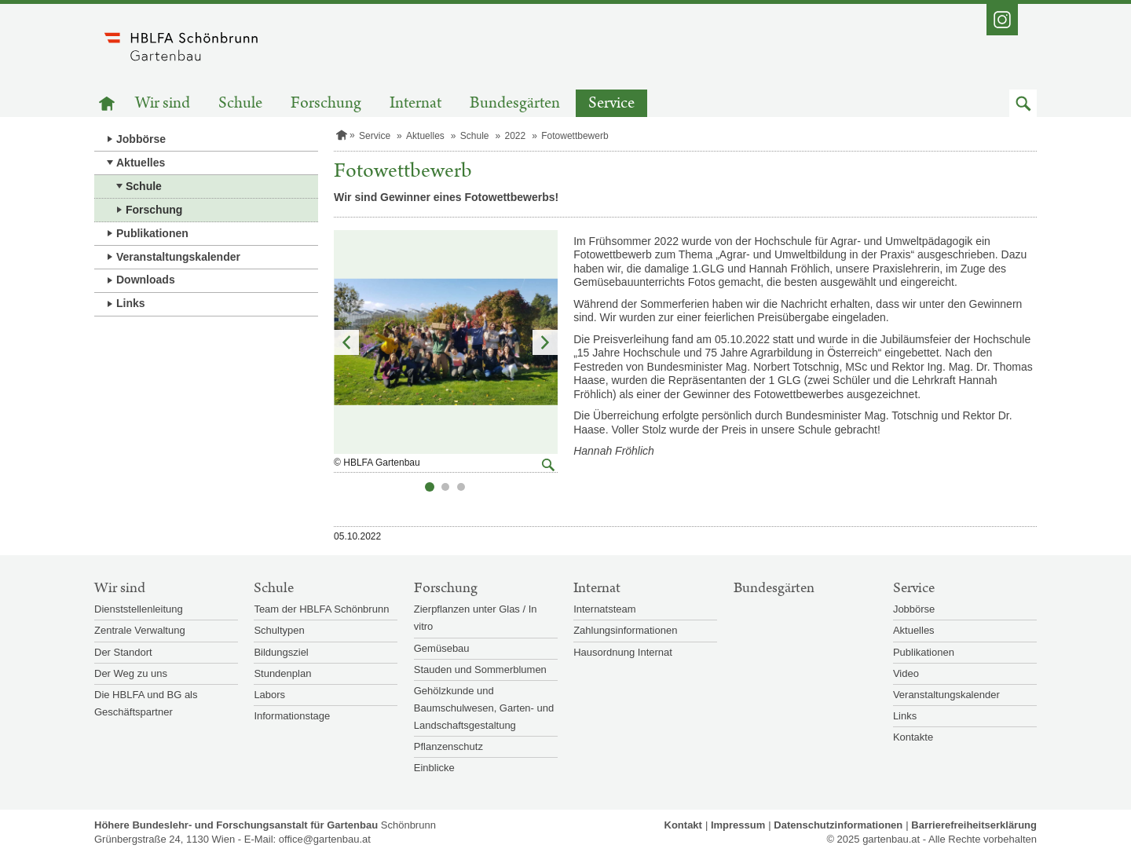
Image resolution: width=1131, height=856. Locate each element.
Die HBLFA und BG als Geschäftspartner (146, 703)
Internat (415, 103)
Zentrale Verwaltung (139, 630)
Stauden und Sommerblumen (480, 669)
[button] (1023, 103)
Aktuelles (140, 162)
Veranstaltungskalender (178, 257)
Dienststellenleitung (138, 609)
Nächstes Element (545, 342)
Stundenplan (282, 673)
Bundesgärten (515, 103)
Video (906, 673)
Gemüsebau (442, 648)
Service (611, 103)
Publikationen (152, 233)
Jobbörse (141, 139)
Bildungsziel (281, 652)
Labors (269, 695)
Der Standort (123, 652)
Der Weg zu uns (130, 673)
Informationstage (292, 716)
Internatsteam (604, 609)
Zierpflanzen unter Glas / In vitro (475, 617)
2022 (515, 135)
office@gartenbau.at (325, 839)
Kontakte (913, 737)
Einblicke (434, 768)
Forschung (326, 103)
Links (130, 303)
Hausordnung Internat (622, 652)
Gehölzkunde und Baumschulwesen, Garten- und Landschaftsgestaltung (484, 708)
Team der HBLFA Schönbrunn (321, 609)
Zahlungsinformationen (625, 630)
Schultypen (279, 630)
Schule (240, 103)
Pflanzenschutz (448, 746)
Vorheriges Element (346, 342)
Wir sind (162, 103)
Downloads (145, 279)
